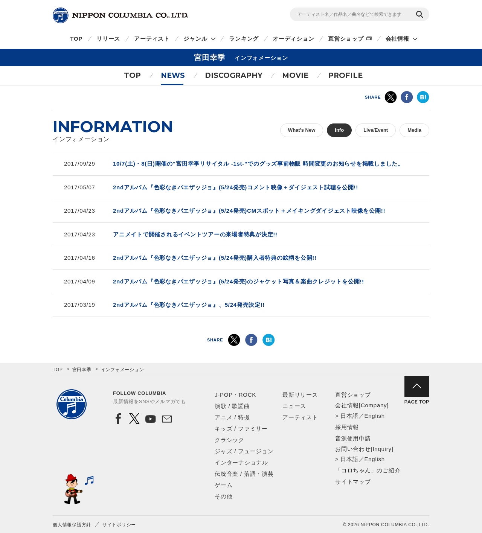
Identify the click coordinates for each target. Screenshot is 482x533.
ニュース (294, 406)
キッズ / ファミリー (241, 428)
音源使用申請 (353, 438)
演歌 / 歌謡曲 (232, 406)
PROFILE (345, 75)
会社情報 (397, 38)
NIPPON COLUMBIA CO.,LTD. (120, 15)
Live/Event (375, 130)
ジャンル (195, 38)
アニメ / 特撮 (232, 417)
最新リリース (300, 394)
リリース (108, 38)
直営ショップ (346, 38)
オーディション (293, 38)
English (374, 416)
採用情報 (347, 427)
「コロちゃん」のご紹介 (367, 470)
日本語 (349, 416)
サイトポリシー (119, 524)
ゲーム (223, 485)
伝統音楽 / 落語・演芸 (244, 474)
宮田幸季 (82, 369)
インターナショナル (241, 462)
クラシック (229, 440)
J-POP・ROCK (235, 394)
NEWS (173, 75)
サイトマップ (353, 481)
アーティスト (152, 38)
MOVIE (295, 75)
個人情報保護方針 (72, 524)
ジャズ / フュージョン (244, 451)
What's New (301, 130)
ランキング (244, 38)
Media (414, 130)
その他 (223, 496)
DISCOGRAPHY (233, 75)
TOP (76, 38)
